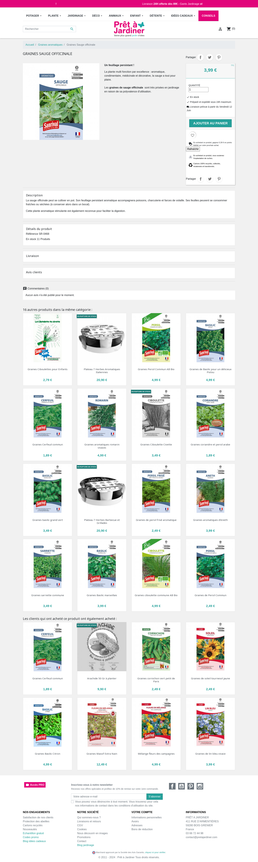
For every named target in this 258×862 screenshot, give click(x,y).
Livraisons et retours (89, 821)
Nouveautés (30, 829)
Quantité (194, 85)
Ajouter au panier (210, 123)
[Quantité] (198, 89)
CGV (80, 825)
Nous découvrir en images (92, 833)
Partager (200, 57)
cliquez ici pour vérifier (155, 852)
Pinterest (219, 57)
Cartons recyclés (32, 825)
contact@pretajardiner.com (201, 837)
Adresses (136, 825)
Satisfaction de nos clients (38, 817)
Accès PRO (35, 785)
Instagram (200, 786)
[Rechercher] (49, 29)
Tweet (209, 57)
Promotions (83, 837)
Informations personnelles (146, 817)
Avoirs (135, 821)
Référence (32, 233)
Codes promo (31, 837)
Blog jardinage (85, 845)
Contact (81, 841)
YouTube (181, 786)
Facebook (172, 786)
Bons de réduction (142, 829)
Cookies (82, 829)
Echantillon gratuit (33, 833)
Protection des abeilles (36, 821)
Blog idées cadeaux (34, 841)
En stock (31, 239)
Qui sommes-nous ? (89, 817)
